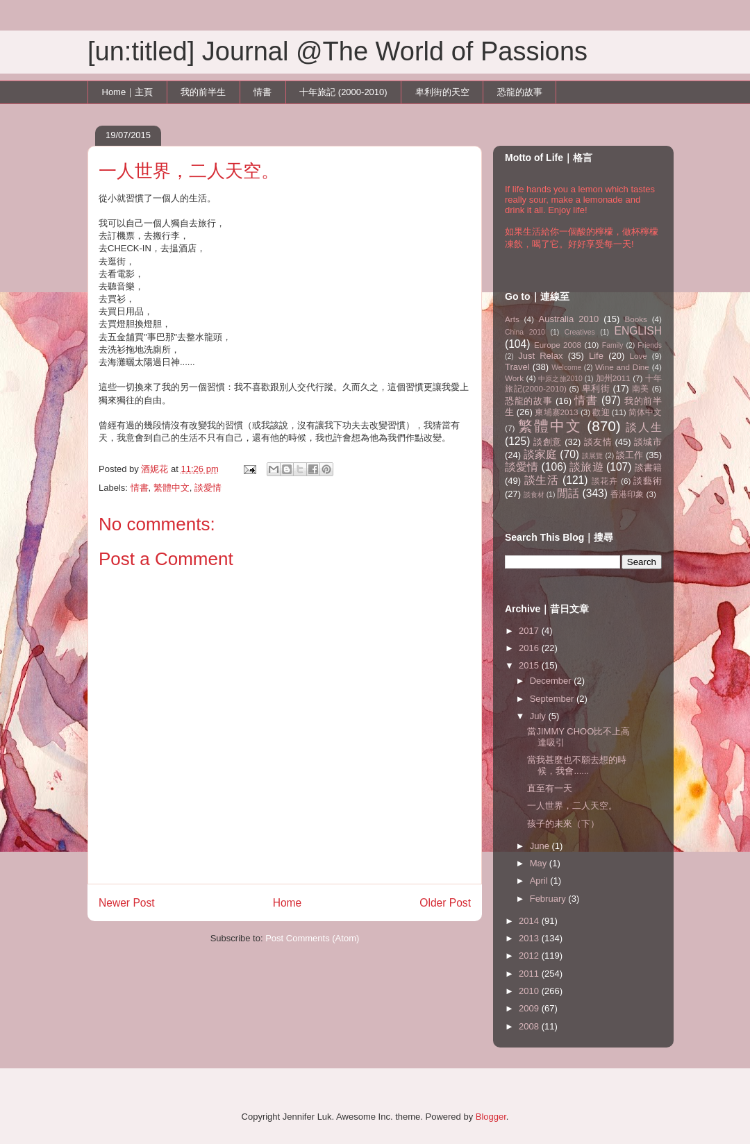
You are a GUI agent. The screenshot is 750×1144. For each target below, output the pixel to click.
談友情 (598, 442)
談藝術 (647, 481)
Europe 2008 (557, 344)
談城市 (648, 442)
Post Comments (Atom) (312, 938)
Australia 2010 (569, 319)
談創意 (547, 442)
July (539, 716)
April (540, 880)
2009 (530, 1008)
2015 (530, 665)
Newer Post (127, 903)
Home (287, 903)
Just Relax (540, 356)
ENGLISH (638, 331)
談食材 (534, 494)
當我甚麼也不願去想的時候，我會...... (576, 765)
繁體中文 (171, 487)
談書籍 (648, 467)
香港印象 (627, 493)
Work (514, 377)
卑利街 (596, 388)
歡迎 (600, 412)
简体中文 (645, 412)
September (553, 698)
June (541, 846)
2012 (530, 955)
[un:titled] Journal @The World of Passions (338, 51)
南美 (640, 388)
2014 (530, 921)
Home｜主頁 (127, 92)
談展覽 (592, 456)
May (539, 863)
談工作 (629, 455)
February (549, 898)
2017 (530, 630)
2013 (530, 938)
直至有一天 (549, 788)
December (552, 680)
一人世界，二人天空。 (572, 805)
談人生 (644, 427)
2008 (530, 1026)
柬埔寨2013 (556, 412)
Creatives (580, 332)
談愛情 (208, 487)
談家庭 (540, 454)
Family (613, 345)
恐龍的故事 (519, 92)
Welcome (566, 367)
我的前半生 (203, 92)
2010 (530, 991)
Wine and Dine (622, 366)
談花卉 (605, 480)
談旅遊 (586, 467)
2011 (530, 973)
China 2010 (525, 332)
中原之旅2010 (560, 378)
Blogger (491, 1116)
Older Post (445, 903)
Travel (517, 367)
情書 (262, 92)
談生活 (541, 480)
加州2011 (613, 377)
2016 (530, 648)
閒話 (568, 493)
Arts (512, 318)
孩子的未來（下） (563, 823)
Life (596, 356)
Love (638, 355)
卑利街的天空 (442, 92)
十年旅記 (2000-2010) (343, 92)
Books (635, 318)
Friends (650, 345)
